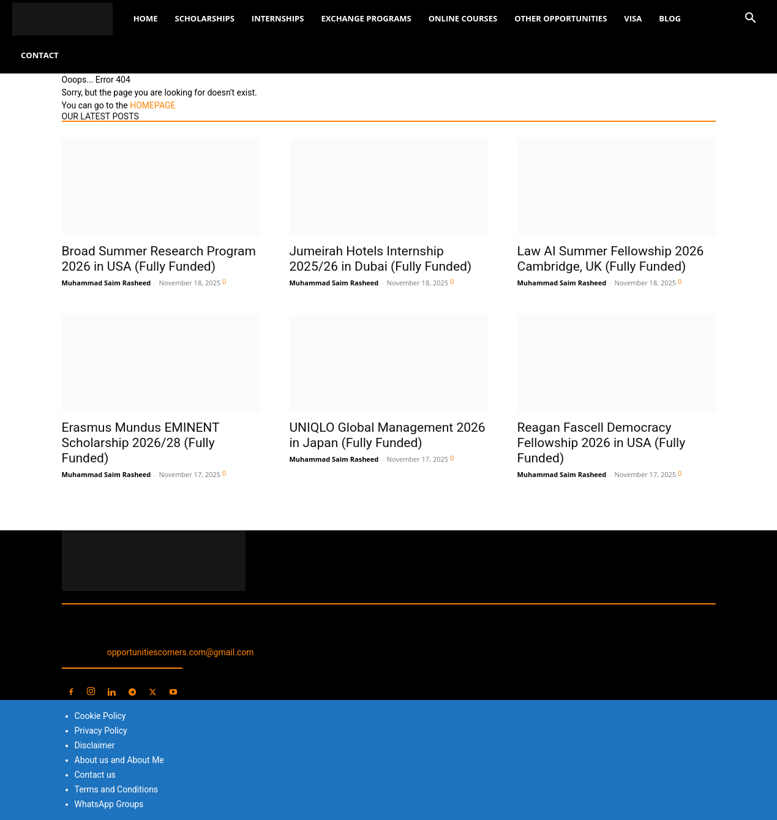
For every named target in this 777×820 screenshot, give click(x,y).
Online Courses (463, 18)
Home (145, 18)
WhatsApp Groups (109, 804)
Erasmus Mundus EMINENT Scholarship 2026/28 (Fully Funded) (141, 442)
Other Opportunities (560, 18)
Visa (633, 18)
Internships (278, 18)
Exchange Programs (366, 18)
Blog (670, 18)
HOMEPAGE (152, 105)
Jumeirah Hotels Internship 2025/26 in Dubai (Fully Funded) (381, 259)
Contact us (95, 775)
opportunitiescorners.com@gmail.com (180, 652)
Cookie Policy (100, 716)
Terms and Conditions (117, 789)
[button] (750, 19)
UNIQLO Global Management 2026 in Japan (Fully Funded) (388, 435)
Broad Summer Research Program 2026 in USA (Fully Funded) (159, 259)
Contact (40, 55)
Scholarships (204, 18)
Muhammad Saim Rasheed (106, 282)
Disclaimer (95, 745)
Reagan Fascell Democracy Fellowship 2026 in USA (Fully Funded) (601, 442)
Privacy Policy (101, 730)
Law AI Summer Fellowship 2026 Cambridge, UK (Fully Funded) (610, 259)
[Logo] (68, 18)
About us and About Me (119, 760)
